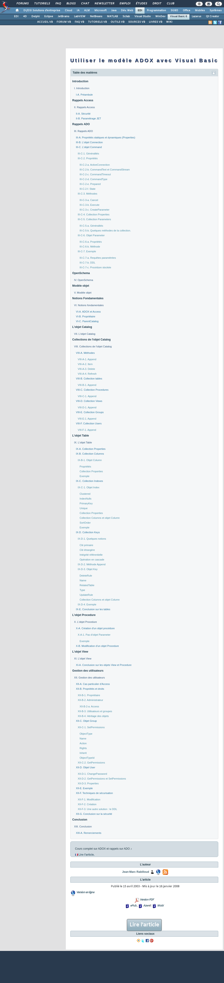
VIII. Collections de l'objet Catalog (93, 346)
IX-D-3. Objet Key (88, 569)
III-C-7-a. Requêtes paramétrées (98, 257)
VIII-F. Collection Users (89, 423)
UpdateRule (86, 594)
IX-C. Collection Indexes (89, 481)
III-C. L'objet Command (89, 147)
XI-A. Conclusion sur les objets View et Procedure (104, 665)
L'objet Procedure (84, 615)
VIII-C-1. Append (87, 396)
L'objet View (80, 651)
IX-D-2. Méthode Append (92, 564)
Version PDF (147, 900)
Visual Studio (142, 16)
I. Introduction (82, 88)
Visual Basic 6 (178, 16)
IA (78, 10)
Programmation (156, 10)
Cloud (68, 10)
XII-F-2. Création (87, 804)
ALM (87, 10)
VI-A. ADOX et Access (88, 311)
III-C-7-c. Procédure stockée (95, 267)
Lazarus (196, 16)
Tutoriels (41, 3)
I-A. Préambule (84, 94)
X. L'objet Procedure (85, 622)
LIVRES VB (155, 22)
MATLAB (112, 16)
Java (113, 10)
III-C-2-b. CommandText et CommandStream (105, 169)
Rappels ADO (81, 124)
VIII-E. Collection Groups (90, 412)
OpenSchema (81, 273)
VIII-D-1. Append (87, 407)
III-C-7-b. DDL (87, 262)
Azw (145, 906)
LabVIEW (79, 16)
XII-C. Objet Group (86, 720)
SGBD (174, 10)
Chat (84, 3)
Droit (156, 3)
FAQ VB (79, 22)
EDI (140, 10)
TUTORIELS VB (97, 22)
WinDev (160, 16)
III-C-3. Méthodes (87, 193)
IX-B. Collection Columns (90, 453)
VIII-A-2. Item (85, 364)
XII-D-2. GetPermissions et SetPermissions (102, 778)
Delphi (35, 16)
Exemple (85, 476)
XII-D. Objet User (85, 767)
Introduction (80, 81)
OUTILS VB (118, 22)
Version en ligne (85, 892)
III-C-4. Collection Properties (93, 214)
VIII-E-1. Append (87, 418)
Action (83, 743)
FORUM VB (64, 22)
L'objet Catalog (82, 327)
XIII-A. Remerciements (88, 833)
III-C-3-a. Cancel (89, 200)
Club (170, 3)
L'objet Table (80, 435)
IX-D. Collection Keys (88, 532)
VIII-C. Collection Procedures (92, 389)
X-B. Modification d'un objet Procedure (97, 646)
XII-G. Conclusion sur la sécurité (94, 814)
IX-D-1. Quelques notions (92, 538)
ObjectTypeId (87, 757)
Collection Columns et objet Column (100, 517)
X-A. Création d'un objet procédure (95, 628)
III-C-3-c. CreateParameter (94, 209)
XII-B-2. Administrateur (90, 700)
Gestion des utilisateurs (88, 670)
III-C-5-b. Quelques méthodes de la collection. (105, 230)
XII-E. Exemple (84, 788)
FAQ (58, 3)
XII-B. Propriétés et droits (90, 688)
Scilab (126, 16)
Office (186, 10)
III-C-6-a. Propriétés (91, 241)
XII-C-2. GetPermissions (91, 762)
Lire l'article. (87, 854)
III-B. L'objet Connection (89, 142)
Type (82, 590)
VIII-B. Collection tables (89, 378)
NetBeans (96, 16)
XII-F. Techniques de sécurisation (94, 793)
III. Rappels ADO (83, 131)
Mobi (160, 906)
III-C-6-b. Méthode (90, 246)
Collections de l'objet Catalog (91, 339)
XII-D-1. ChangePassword (92, 773)
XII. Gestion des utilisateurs (89, 677)
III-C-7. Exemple (87, 251)
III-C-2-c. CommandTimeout (95, 174)
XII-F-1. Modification (89, 799)
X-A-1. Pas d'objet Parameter (94, 634)
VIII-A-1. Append (87, 359)
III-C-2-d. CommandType (93, 179)
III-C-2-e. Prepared (90, 184)
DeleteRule (86, 575)
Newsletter (104, 3)
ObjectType (86, 733)
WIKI (169, 22)
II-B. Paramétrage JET (88, 118)
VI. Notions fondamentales (89, 305)
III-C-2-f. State (88, 188)
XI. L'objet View (82, 658)
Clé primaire (86, 545)
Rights (83, 748)
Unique (84, 508)
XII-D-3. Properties (88, 783)
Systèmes (216, 10)
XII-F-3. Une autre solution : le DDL (97, 809)
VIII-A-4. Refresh (87, 373)
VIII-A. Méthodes (85, 352)
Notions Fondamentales (88, 298)
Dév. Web (127, 10)
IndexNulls (85, 498)
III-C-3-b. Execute (89, 204)
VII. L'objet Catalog (85, 333)
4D (25, 16)
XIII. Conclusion (83, 826)
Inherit (83, 753)
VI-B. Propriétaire (85, 316)
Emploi (125, 3)
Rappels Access (82, 100)
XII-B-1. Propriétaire (89, 695)
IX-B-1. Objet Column (90, 460)
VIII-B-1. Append (87, 385)
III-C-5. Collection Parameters (94, 219)
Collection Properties (91, 471)
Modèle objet (80, 285)
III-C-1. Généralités (88, 153)
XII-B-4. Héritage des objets (93, 716)
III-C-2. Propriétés (88, 158)
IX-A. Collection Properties (91, 449)
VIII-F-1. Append (87, 429)
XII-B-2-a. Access (89, 706)
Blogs (71, 3)
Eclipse (48, 16)
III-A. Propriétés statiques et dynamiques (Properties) (105, 137)
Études (141, 3)
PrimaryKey (86, 503)
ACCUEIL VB (45, 22)
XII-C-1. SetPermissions (91, 727)
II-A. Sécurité (83, 113)
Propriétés (85, 466)
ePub (133, 906)
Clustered (85, 493)
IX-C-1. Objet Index (88, 487)
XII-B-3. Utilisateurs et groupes (95, 711)
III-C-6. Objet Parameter (91, 235)
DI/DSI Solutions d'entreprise (41, 10)
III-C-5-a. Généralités (91, 225)
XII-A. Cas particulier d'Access (93, 684)
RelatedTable (87, 585)
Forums (22, 3)
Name (83, 580)
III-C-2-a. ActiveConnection (95, 164)
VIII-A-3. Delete (86, 369)
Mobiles (200, 10)
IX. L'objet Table (83, 442)
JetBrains (63, 16)
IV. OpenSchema (83, 280)
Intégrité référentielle (91, 554)
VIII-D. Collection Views (89, 401)
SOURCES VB (136, 22)
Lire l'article (144, 925)
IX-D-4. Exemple (87, 604)
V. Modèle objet (82, 292)
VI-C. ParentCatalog (87, 321)
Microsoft (100, 10)
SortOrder (85, 522)
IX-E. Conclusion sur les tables (93, 609)
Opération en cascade (92, 559)
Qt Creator (212, 16)
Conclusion (79, 819)
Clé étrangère (87, 550)
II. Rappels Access (84, 107)
